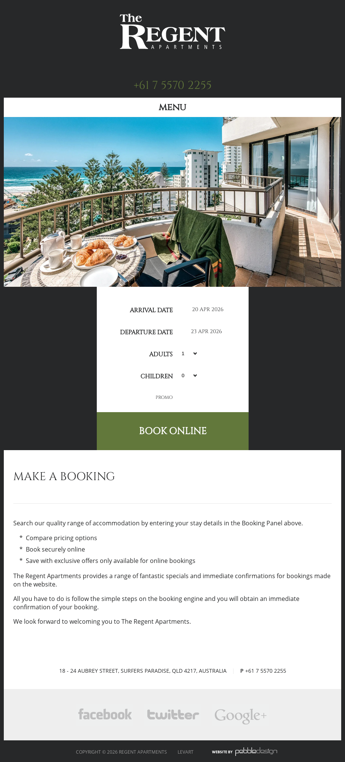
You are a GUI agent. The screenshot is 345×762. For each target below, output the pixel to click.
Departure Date (146, 331)
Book (172, 431)
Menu (172, 107)
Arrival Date (151, 309)
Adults (161, 353)
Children (156, 375)
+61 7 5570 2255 (173, 85)
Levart (186, 752)
